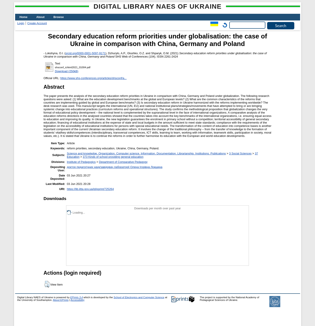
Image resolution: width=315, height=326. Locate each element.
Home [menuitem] (24, 17)
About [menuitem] (40, 17)
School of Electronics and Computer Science (139, 297)
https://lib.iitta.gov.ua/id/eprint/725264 (90, 189)
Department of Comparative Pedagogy (123, 162)
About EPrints (61, 300)
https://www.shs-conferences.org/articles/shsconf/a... (93, 78)
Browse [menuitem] (58, 17)
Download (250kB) (66, 71)
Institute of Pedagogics (81, 162)
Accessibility (78, 300)
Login (20, 23)
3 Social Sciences (240, 153)
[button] (46, 284)
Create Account (37, 23)
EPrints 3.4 (76, 297)
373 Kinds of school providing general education (113, 156)
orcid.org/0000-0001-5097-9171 (85, 53)
